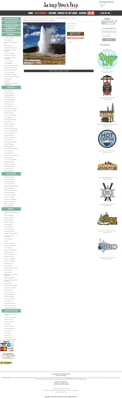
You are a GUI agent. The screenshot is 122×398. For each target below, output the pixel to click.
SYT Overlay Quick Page (9, 328)
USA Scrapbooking (8, 40)
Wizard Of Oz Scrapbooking (9, 305)
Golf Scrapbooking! (8, 121)
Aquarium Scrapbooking (9, 222)
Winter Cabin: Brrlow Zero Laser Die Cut (107, 257)
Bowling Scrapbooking (8, 97)
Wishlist (101, 6)
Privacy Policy (58, 390)
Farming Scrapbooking (8, 252)
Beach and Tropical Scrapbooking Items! (11, 43)
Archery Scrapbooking (8, 170)
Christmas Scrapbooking (9, 177)
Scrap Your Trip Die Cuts (9, 321)
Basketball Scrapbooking (9, 95)
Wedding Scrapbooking (53, 379)
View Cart (65, 391)
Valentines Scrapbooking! (9, 188)
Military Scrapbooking (8, 215)
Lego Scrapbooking (8, 272)
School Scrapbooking (8, 289)
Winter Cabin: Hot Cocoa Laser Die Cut (107, 150)
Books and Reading (8, 226)
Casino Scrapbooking (8, 61)
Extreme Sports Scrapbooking (10, 110)
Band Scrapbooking (8, 90)
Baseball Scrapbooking (8, 92)
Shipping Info (76, 390)
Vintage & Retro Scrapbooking (10, 287)
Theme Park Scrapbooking (9, 53)
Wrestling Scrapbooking (9, 166)
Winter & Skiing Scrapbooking (10, 74)
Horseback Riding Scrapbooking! (10, 128)
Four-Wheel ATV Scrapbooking (10, 115)
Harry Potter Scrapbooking (9, 261)
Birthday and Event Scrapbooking (11, 233)
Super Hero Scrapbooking (9, 296)
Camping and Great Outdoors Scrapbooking (10, 58)
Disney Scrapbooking (8, 45)
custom (91, 377)
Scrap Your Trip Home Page (49, 5)
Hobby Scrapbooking (8, 265)
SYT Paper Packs (7, 335)
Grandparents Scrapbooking (9, 258)
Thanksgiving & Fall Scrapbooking (11, 185)
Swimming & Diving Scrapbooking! (11, 155)
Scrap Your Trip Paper (8, 319)
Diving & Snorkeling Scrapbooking (11, 65)
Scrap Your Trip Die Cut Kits (10, 317)
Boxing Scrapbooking (8, 168)
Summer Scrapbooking (8, 205)
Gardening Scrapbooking (9, 254)
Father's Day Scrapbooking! (9, 192)
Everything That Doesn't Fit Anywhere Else (11, 213)
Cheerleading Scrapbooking (9, 99)
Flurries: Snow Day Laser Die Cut (107, 71)
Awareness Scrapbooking (9, 228)
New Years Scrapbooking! (9, 179)
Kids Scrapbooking (8, 270)
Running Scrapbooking (8, 146)
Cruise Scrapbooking (8, 63)
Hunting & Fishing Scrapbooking (10, 67)
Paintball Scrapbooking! (9, 144)
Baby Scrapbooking (8, 224)
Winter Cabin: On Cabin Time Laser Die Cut (107, 230)
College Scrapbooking (8, 292)
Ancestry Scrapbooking (8, 219)
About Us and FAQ (50, 390)
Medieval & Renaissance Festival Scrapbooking (10, 275)
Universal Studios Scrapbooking (10, 47)
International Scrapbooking (9, 37)
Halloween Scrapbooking (9, 181)
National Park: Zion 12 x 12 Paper (51, 18)
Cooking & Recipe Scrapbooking (10, 285)
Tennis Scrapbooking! (8, 157)
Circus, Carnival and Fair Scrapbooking (9, 236)
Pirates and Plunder (8, 283)
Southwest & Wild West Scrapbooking (11, 76)
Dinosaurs (6, 241)
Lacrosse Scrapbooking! (9, 135)
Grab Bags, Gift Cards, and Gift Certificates (10, 314)
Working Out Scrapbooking (9, 164)
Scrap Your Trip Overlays (9, 326)
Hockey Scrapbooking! (8, 126)
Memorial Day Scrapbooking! (10, 201)
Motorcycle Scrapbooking (9, 277)
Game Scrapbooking (8, 117)
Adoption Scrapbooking (9, 217)
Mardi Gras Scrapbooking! (9, 197)
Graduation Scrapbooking (9, 256)
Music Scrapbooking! (8, 139)
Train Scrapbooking (8, 301)
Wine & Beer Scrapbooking (9, 303)
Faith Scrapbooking (8, 247)
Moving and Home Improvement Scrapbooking (10, 84)
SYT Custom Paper (8, 330)
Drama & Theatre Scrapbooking (10, 108)
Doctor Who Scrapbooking (9, 243)
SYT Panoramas (7, 324)
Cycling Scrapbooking (8, 103)
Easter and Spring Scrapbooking (10, 190)
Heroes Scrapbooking (8, 263)
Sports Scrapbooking (115, 377)
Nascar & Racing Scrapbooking (10, 69)
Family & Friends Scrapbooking (10, 249)
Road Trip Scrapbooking (9, 72)
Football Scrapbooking (8, 112)
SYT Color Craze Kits (8, 337)
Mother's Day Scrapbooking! (10, 194)
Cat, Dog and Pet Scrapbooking (10, 245)
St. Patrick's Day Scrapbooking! (10, 199)
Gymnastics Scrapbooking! (9, 124)
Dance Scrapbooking (8, 106)
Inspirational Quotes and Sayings (10, 267)
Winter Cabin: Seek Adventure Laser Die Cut (107, 177)
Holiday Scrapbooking (45, 379)
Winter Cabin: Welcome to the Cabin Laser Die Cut (107, 124)
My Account (102, 4)
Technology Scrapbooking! (9, 298)
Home (25, 18)
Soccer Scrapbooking (8, 150)
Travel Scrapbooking (31, 18)
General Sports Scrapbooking (10, 119)
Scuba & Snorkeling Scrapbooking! (11, 148)
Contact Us (70, 390)
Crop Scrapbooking (8, 238)
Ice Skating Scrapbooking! (9, 132)
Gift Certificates (58, 391)
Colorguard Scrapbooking (9, 101)
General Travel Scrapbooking (10, 55)
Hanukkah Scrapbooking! (9, 203)
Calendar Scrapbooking (8, 231)
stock (87, 377)
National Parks (7, 81)
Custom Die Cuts (7, 332)
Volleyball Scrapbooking (9, 161)
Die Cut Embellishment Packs (10, 339)
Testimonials (64, 390)
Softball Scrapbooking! (8, 152)
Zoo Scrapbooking (8, 78)
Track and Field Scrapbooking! (10, 159)
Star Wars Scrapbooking (9, 294)
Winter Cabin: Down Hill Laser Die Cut (107, 97)
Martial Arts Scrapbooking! (9, 137)
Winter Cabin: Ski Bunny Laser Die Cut (107, 204)
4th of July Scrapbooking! (9, 183)
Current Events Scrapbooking (10, 307)
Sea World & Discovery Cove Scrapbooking (10, 50)
